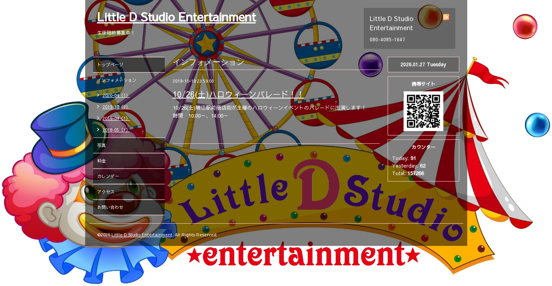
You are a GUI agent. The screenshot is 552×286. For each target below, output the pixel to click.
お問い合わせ (110, 207)
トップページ (110, 65)
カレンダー (108, 176)
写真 (101, 145)
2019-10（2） (116, 107)
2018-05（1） (116, 130)
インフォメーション (117, 80)
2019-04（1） (116, 118)
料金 (101, 161)
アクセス (106, 192)
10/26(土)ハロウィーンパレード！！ (238, 94)
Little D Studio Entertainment (176, 16)
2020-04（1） (116, 95)
